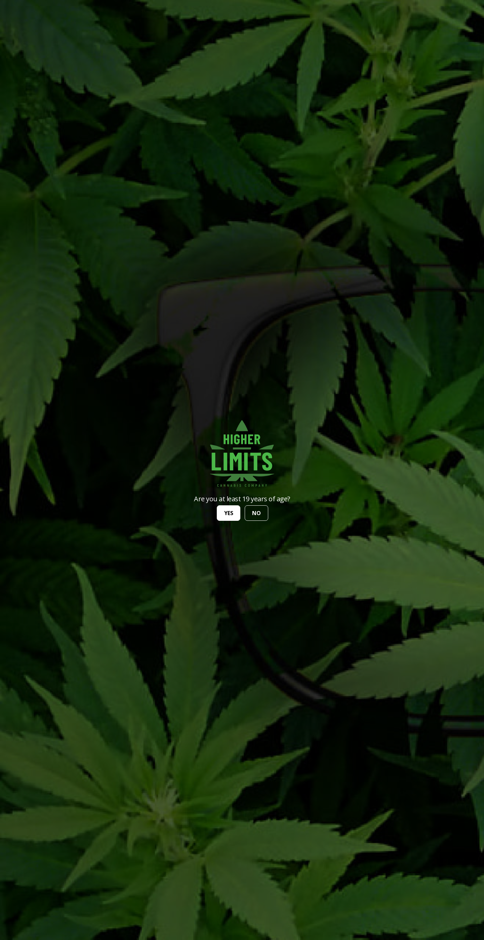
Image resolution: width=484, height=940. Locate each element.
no (256, 513)
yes (228, 513)
